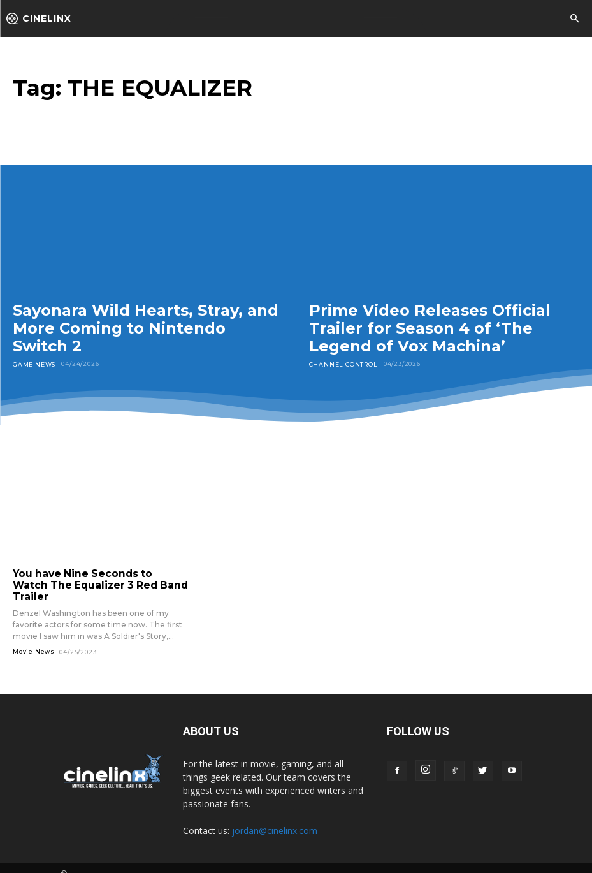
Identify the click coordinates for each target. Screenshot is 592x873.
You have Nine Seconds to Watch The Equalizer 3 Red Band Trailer (97, 579)
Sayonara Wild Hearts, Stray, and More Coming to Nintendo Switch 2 (145, 328)
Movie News (34, 639)
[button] (574, 19)
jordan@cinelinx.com (274, 818)
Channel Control (343, 363)
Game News (34, 363)
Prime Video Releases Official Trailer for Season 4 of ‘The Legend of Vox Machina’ (430, 328)
